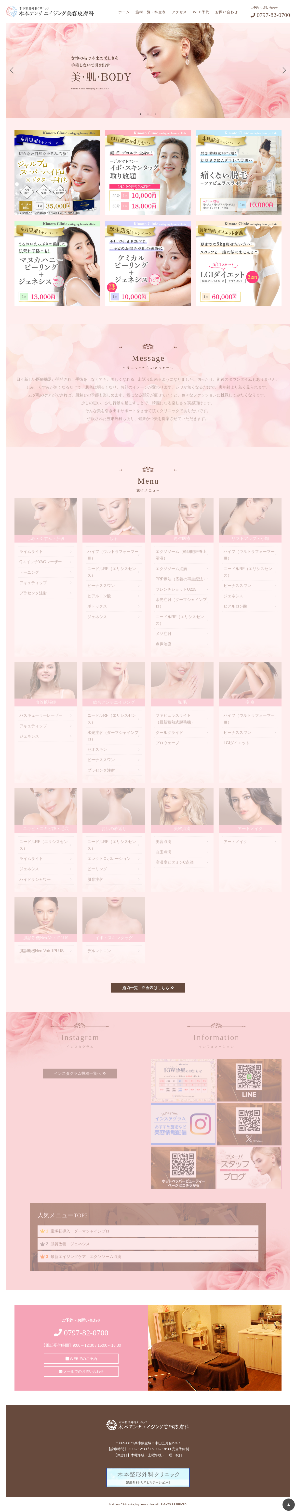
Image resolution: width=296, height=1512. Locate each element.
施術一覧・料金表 (150, 12)
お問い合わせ (226, 12)
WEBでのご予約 (81, 1358)
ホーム (124, 12)
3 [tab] (155, 114)
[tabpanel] (148, 70)
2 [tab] (148, 114)
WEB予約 (201, 12)
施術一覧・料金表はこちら (148, 988)
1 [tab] (140, 114)
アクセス (179, 12)
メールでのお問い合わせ (81, 1370)
